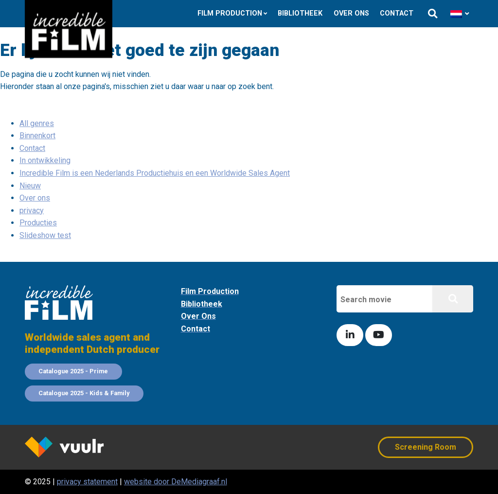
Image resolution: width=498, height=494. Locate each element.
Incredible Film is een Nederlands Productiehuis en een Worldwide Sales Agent (154, 173)
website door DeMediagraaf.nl (175, 481)
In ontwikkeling (45, 160)
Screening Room (425, 447)
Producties (38, 222)
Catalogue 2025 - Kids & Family (83, 393)
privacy (31, 210)
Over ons (351, 13)
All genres (36, 123)
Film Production (229, 13)
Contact (396, 13)
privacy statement (87, 481)
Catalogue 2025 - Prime (73, 371)
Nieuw (30, 185)
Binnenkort (37, 135)
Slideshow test (45, 235)
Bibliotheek (300, 13)
